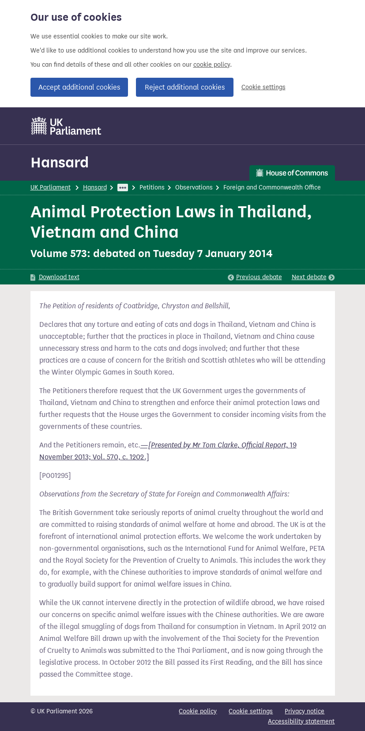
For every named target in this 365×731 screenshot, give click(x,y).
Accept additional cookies (79, 87)
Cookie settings (263, 87)
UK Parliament (50, 187)
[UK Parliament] (66, 126)
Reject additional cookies (185, 87)
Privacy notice (304, 711)
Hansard (59, 162)
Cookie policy (198, 711)
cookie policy (211, 64)
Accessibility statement (301, 721)
